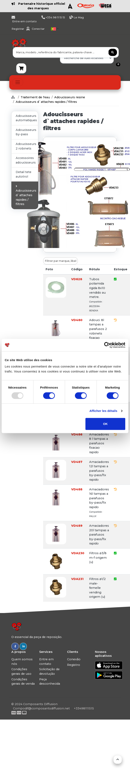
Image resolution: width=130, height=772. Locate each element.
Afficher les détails (103, 411)
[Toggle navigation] (17, 82)
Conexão (73, 659)
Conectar (38, 28)
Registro (73, 665)
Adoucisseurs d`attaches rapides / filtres (46, 102)
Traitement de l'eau (35, 97)
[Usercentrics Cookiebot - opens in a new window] (107, 345)
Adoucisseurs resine (69, 97)
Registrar (18, 28)
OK (105, 424)
